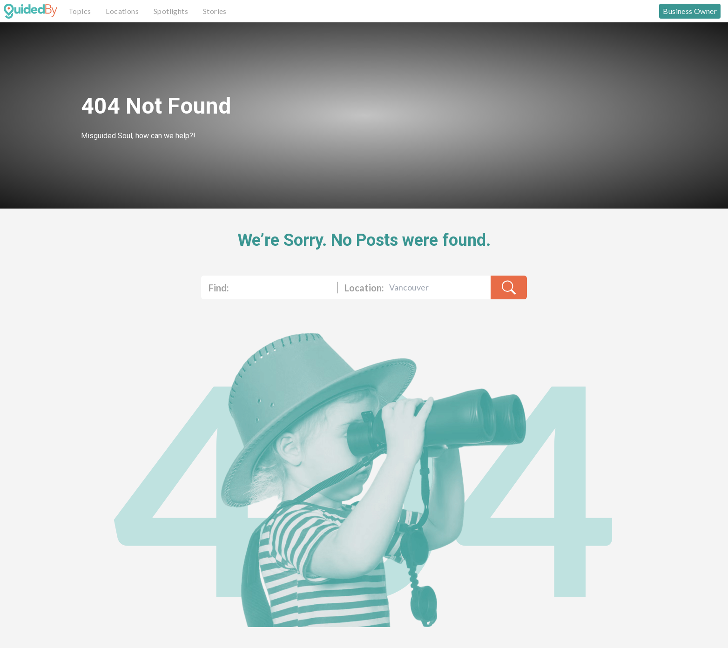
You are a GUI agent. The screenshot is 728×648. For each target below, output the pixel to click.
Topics (79, 11)
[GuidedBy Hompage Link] (30, 11)
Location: (364, 287)
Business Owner (690, 11)
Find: (219, 287)
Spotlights (171, 11)
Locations (122, 11)
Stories (215, 11)
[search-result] (509, 287)
